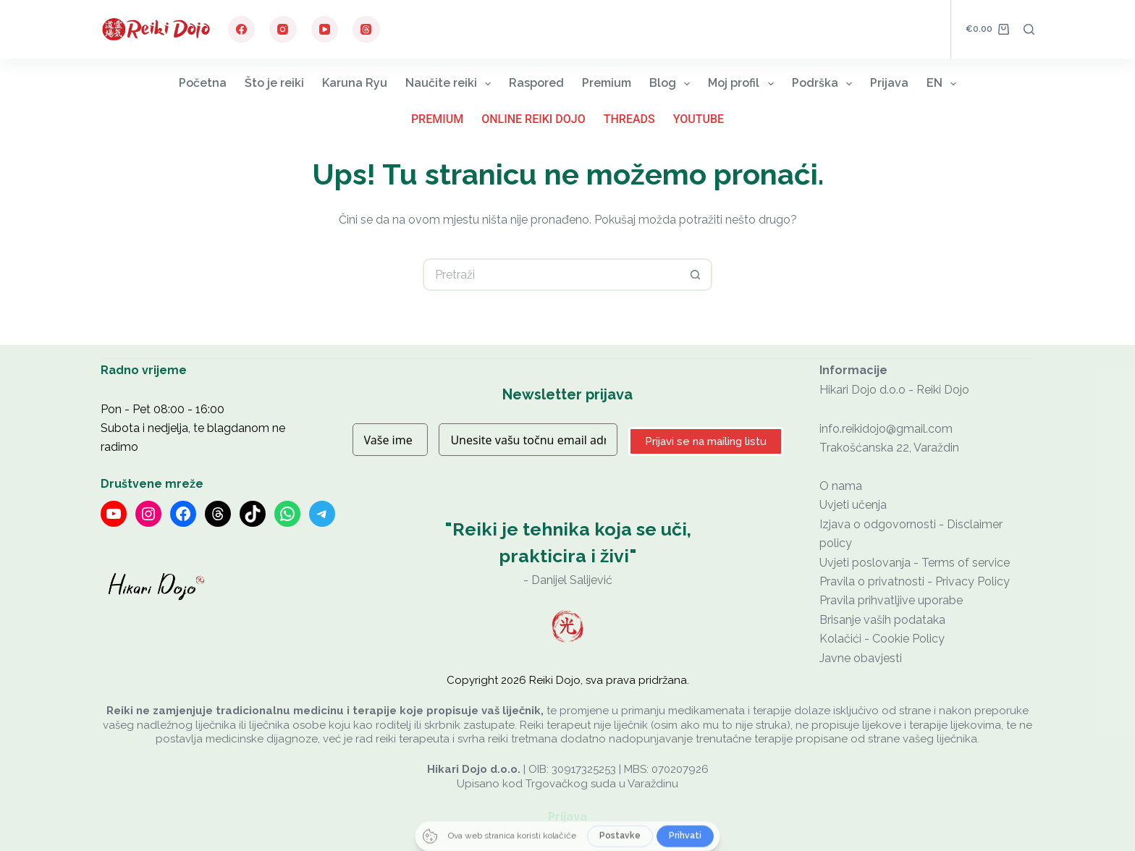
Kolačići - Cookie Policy (882, 638)
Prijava (889, 83)
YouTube (698, 119)
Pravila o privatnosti (871, 581)
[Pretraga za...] (551, 274)
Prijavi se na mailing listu (706, 441)
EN (944, 83)
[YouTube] (325, 29)
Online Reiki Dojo (533, 119)
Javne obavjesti (860, 658)
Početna (203, 83)
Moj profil (743, 83)
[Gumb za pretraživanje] (696, 274)
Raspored (536, 83)
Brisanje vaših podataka (882, 620)
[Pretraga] (1029, 29)
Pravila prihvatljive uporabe (891, 600)
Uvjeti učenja (853, 505)
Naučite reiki (451, 83)
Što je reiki (274, 83)
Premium (606, 83)
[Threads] (366, 29)
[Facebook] (242, 29)
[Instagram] (283, 29)
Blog (672, 83)
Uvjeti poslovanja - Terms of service (914, 563)
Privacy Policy (972, 581)
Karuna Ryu (354, 83)
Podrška (825, 83)
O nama (840, 486)
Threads (629, 119)
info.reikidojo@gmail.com (886, 429)
